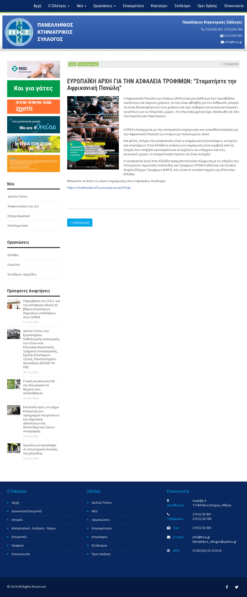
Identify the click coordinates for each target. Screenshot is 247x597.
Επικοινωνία (233, 6)
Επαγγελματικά (19, 216)
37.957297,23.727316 (206, 550)
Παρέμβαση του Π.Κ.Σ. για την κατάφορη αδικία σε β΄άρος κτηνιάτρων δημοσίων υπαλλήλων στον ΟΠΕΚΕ (41, 309)
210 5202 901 (214, 29)
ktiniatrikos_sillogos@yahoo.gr (214, 541)
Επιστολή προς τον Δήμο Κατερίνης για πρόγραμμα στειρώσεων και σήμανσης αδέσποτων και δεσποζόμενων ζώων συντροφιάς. (41, 419)
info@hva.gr (233, 42)
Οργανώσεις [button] (104, 6)
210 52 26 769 (201, 519)
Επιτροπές (19, 537)
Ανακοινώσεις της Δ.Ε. (23, 206)
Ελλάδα (13, 255)
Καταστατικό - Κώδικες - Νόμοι (34, 528)
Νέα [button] (81, 6)
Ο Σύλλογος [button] (59, 6)
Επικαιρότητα (133, 6)
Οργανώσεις (101, 519)
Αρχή (37, 6)
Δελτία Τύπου (18, 196)
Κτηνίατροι (159, 6)
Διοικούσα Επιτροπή (27, 511)
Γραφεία (18, 545)
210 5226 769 (233, 29)
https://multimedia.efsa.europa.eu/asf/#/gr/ (99, 187)
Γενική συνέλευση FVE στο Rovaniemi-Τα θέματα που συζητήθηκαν (39, 387)
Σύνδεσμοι (183, 6)
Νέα (72, 64)
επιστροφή (79, 222)
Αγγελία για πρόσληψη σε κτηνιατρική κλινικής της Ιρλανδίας (40, 449)
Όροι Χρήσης (207, 6)
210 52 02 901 (201, 514)
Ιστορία (17, 519)
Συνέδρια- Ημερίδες (22, 274)
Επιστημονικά (18, 225)
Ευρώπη (14, 264)
